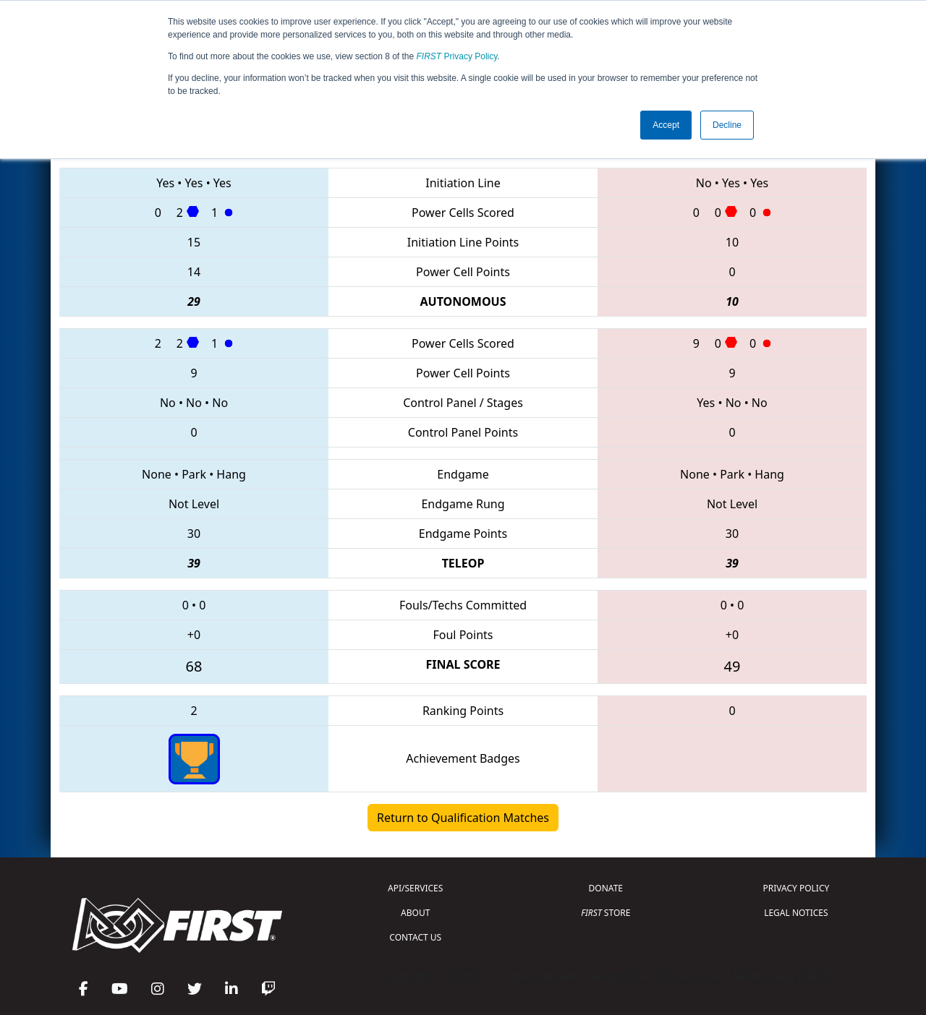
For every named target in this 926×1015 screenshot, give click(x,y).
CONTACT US (415, 937)
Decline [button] (727, 125)
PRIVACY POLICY (796, 888)
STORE (605, 913)
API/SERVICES (415, 888)
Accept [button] (666, 125)
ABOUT (415, 913)
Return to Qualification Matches (463, 818)
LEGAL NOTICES (796, 913)
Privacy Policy (457, 56)
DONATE (606, 888)
